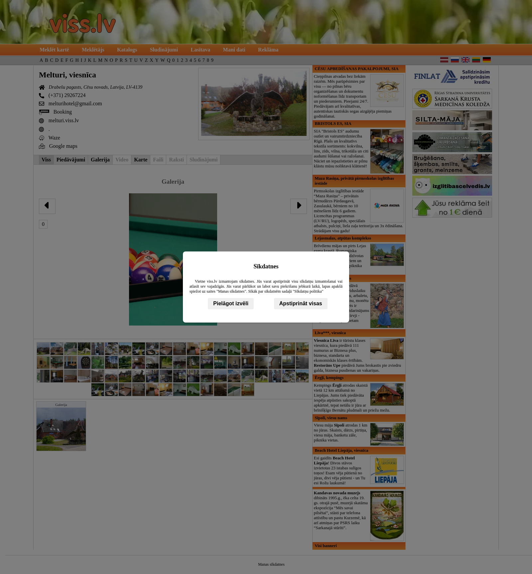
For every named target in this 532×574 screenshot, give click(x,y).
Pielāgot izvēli (230, 303)
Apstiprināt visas (300, 303)
